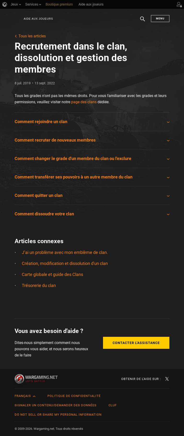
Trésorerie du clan (39, 285)
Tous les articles (32, 36)
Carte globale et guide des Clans (52, 274)
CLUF (113, 405)
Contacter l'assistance (136, 343)
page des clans (84, 102)
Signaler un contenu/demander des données (56, 405)
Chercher (142, 21)
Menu (160, 18)
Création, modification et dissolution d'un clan (65, 263)
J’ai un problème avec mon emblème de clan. (65, 252)
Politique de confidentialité (74, 396)
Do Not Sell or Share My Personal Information (58, 414)
